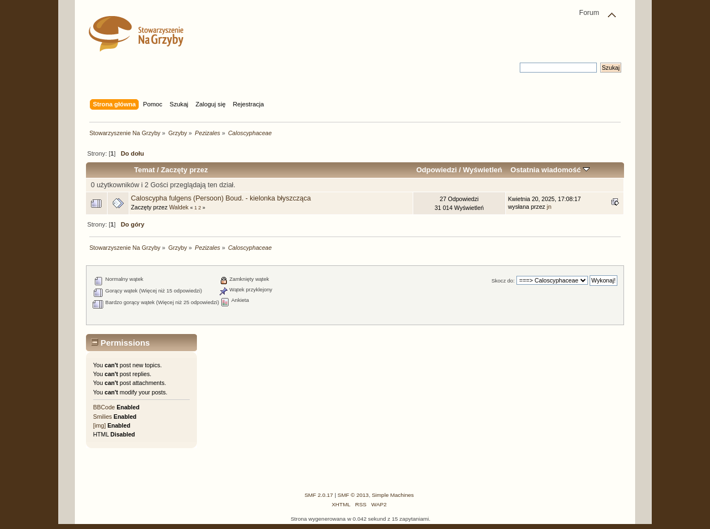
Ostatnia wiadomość (549, 170)
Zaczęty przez (184, 170)
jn (549, 206)
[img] (99, 425)
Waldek (179, 207)
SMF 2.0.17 (319, 495)
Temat (144, 170)
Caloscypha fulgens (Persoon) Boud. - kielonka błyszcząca (221, 198)
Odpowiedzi (436, 170)
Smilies (102, 416)
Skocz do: (503, 281)
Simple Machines (393, 495)
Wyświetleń (482, 170)
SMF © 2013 (353, 495)
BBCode (104, 407)
